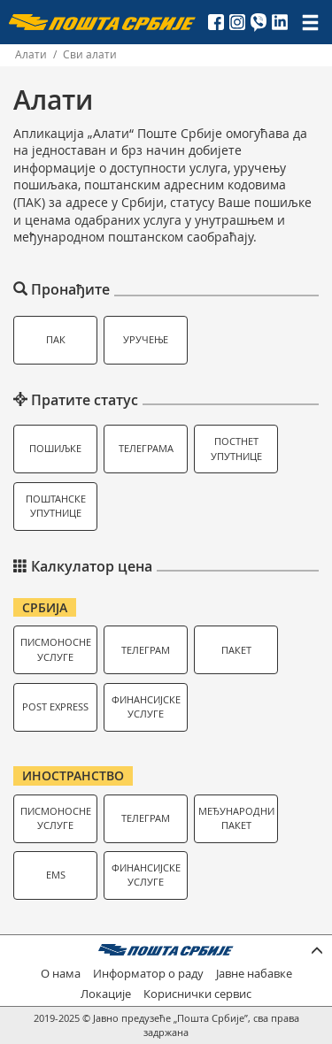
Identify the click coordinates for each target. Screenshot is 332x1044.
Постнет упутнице (236, 448)
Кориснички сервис (197, 994)
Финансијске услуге (146, 707)
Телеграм (145, 649)
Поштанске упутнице (56, 506)
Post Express (55, 706)
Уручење (145, 339)
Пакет (236, 649)
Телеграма (146, 448)
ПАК (56, 339)
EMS (56, 874)
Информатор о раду (148, 973)
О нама (61, 973)
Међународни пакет (236, 818)
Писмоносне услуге (55, 649)
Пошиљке (55, 448)
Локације (106, 994)
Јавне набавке (254, 973)
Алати (31, 54)
